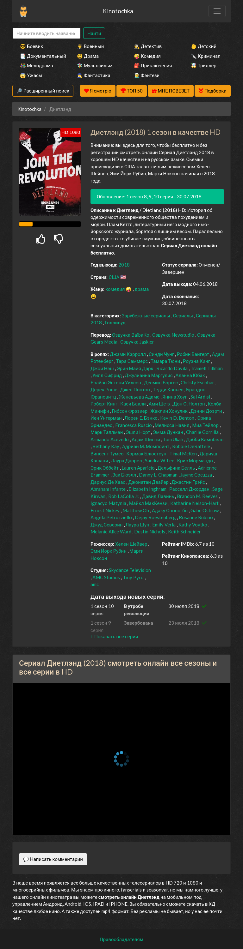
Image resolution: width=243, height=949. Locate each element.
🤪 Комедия (147, 56)
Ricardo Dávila (172, 368)
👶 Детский (203, 46)
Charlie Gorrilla (203, 432)
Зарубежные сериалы (146, 315)
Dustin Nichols (150, 531)
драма (141, 289)
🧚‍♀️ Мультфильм (94, 65)
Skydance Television (130, 570)
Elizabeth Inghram (147, 489)
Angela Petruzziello (111, 517)
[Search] (46, 33)
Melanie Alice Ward (111, 531)
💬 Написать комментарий (53, 859)
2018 (124, 264)
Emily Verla (164, 524)
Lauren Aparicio (139, 468)
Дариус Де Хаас (108, 482)
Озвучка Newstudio (173, 335)
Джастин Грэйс (188, 482)
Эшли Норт (138, 432)
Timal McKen (183, 453)
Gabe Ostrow (205, 510)
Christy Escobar (198, 382)
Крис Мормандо (195, 460)
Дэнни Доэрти (206, 411)
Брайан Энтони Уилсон (116, 382)
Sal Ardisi (200, 396)
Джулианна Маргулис (149, 375)
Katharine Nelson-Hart (195, 503)
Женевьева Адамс (139, 396)
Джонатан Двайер (149, 482)
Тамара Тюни (166, 361)
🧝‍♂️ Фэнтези (146, 75)
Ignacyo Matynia (108, 503)
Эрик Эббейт (105, 468)
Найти (94, 33)
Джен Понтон (135, 389)
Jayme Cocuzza (196, 475)
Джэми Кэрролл (128, 354)
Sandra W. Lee (160, 460)
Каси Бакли (133, 403)
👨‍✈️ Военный (90, 46)
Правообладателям (121, 939)
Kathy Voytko (193, 524)
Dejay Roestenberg (156, 517)
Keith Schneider (184, 531)
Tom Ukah (173, 439)
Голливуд (115, 322)
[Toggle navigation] (217, 11)
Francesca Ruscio (134, 425)
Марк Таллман (107, 432)
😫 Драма (88, 56)
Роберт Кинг (104, 403)
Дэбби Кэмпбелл (205, 439)
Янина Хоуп (175, 396)
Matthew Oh (136, 510)
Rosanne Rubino (196, 517)
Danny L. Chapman (158, 475)
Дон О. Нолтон (189, 403)
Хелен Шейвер (131, 544)
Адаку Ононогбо (170, 510)
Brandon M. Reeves (198, 496)
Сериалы (183, 315)
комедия (115, 289)
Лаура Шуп (138, 524)
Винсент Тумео (107, 453)
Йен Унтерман (106, 418)
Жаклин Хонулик (169, 411)
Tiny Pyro (134, 577)
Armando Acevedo (110, 439)
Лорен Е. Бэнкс (142, 418)
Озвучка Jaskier (137, 342)
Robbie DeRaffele (191, 446)
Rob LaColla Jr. (124, 496)
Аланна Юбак (191, 375)
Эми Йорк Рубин (109, 551)
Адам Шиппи (146, 439)
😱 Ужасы (31, 75)
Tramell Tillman (206, 368)
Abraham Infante (108, 489)
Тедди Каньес (168, 389)
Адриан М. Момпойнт (146, 446)
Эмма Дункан (168, 432)
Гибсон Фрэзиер (130, 411)
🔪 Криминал (206, 56)
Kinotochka (118, 11)
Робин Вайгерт (193, 354)
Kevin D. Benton (177, 418)
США (114, 277)
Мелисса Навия (172, 425)
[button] (114, 636)
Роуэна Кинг (197, 361)
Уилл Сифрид (107, 375)
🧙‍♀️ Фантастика (93, 75)
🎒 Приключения (153, 65)
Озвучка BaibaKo (131, 335)
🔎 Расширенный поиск (42, 90)
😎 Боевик (31, 46)
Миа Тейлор (205, 425)
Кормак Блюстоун (146, 453)
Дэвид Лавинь (158, 496)
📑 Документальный (40, 56)
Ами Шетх (160, 403)
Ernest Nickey (105, 510)
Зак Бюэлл (124, 475)
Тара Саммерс (132, 361)
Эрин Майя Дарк (135, 368)
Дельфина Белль (177, 468)
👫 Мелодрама (36, 65)
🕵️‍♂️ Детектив (148, 46)
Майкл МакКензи (148, 503)
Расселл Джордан (189, 489)
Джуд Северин (107, 524)
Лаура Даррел (127, 460)
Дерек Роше (104, 389)
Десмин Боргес (161, 382)
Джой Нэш (102, 368)
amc (94, 584)
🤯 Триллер (203, 65)
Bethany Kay (106, 446)
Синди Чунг (162, 354)
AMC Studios (106, 577)
